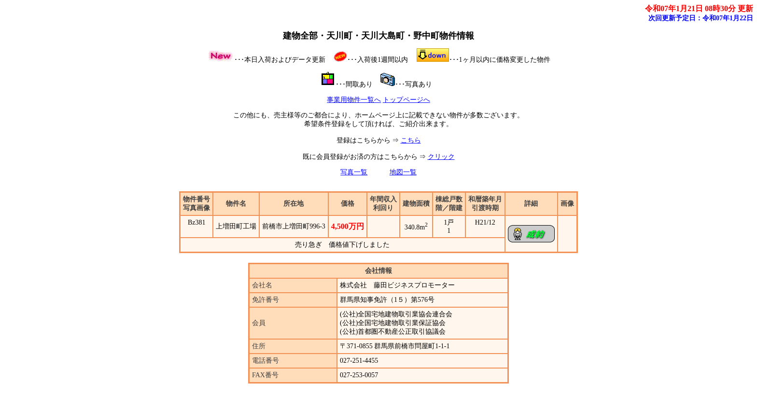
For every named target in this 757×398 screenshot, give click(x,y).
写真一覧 (353, 172)
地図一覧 (403, 172)
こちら (411, 140)
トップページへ (406, 99)
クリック (441, 156)
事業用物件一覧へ (354, 99)
